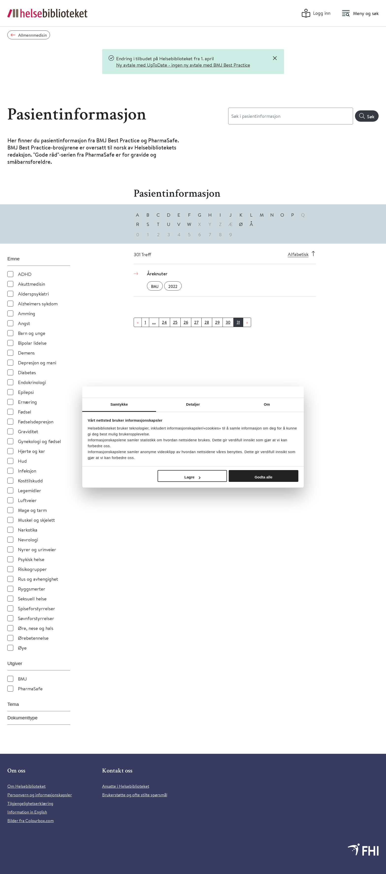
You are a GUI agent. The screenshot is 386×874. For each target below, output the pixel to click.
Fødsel (24, 412)
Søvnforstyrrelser (36, 618)
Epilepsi (26, 392)
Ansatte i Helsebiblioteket (125, 786)
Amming (26, 313)
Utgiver (14, 663)
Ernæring (27, 402)
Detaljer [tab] (193, 404)
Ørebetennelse (33, 638)
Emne (13, 258)
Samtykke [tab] (119, 404)
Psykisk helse (31, 559)
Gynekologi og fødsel (39, 441)
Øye (22, 648)
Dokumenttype (22, 717)
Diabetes (27, 372)
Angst (24, 323)
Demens (26, 353)
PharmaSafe (30, 688)
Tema (13, 704)
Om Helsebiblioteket (26, 786)
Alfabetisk (298, 254)
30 (228, 322)
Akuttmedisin (31, 284)
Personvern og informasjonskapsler (39, 795)
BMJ (22, 679)
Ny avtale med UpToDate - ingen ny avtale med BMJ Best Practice (183, 65)
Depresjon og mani (37, 362)
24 (164, 322)
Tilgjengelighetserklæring (30, 803)
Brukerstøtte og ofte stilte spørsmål (134, 795)
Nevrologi (28, 539)
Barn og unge (31, 333)
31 (238, 322)
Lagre (192, 477)
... (154, 322)
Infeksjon (27, 471)
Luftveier (27, 500)
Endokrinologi (32, 382)
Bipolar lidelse (32, 343)
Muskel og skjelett (36, 520)
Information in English (27, 812)
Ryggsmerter (31, 589)
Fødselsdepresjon (35, 421)
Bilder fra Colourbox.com (30, 820)
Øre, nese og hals (35, 628)
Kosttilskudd (30, 480)
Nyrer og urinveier (37, 549)
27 (196, 322)
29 (217, 322)
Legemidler (29, 490)
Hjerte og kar (31, 451)
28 (207, 322)
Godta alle (264, 477)
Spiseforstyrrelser (36, 608)
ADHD (25, 274)
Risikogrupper (32, 569)
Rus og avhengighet (38, 579)
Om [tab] (267, 404)
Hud (22, 461)
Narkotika (27, 530)
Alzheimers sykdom (38, 303)
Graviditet (28, 431)
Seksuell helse (32, 598)
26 (186, 322)
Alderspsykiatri (33, 294)
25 (175, 322)
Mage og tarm (32, 510)
